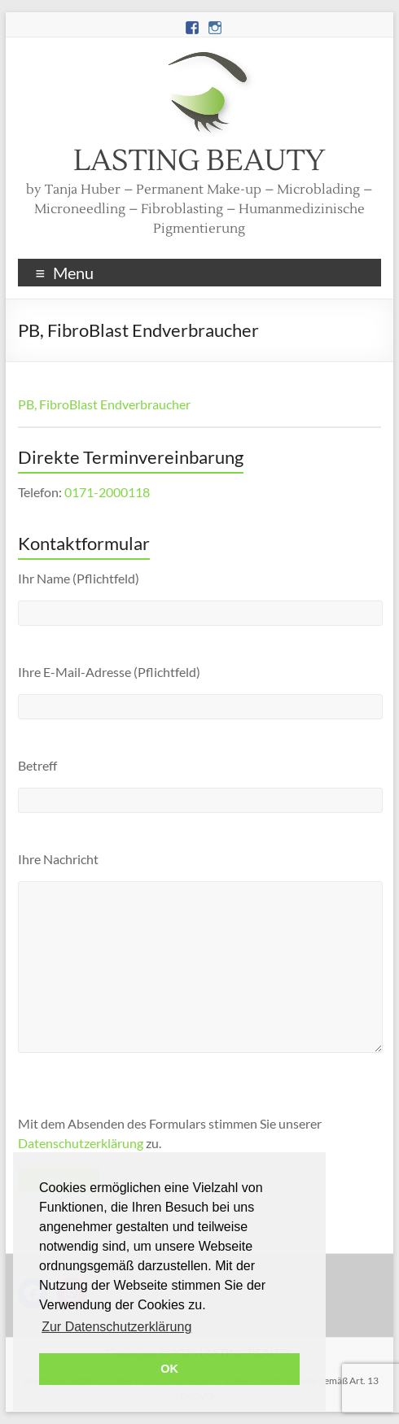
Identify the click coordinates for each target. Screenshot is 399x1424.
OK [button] (169, 1368)
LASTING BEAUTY (199, 161)
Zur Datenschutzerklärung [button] (116, 1327)
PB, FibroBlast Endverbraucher (104, 404)
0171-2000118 (107, 492)
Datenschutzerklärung (80, 1143)
